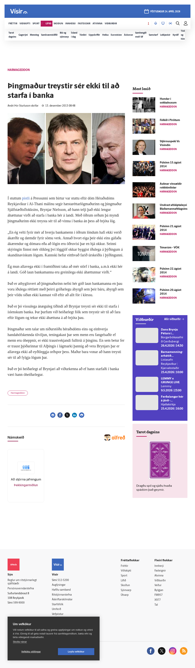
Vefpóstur (57, 614)
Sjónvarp (126, 590)
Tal (156, 605)
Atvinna (158, 575)
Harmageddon (18, 393)
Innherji (159, 566)
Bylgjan (158, 590)
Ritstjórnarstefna (62, 594)
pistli (26, 198)
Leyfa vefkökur (76, 651)
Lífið (123, 580)
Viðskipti (126, 570)
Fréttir (124, 566)
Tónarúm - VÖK (169, 247)
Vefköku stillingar (31, 651)
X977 (157, 600)
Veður (157, 585)
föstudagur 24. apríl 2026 (165, 11)
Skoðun (125, 585)
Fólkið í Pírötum (170, 120)
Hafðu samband (61, 590)
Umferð (56, 609)
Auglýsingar (59, 585)
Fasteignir (160, 570)
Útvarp (125, 595)
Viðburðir (160, 580)
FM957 (158, 595)
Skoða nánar (20, 641)
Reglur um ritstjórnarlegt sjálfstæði (22, 582)
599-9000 (19, 602)
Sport (124, 575)
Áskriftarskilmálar (62, 599)
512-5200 (63, 580)
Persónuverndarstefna (21, 588)
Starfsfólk (57, 604)
